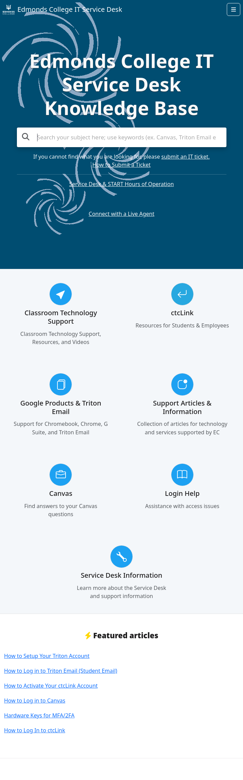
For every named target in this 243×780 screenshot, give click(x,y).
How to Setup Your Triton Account (47, 656)
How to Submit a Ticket (121, 164)
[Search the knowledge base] (121, 137)
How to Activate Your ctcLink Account (51, 685)
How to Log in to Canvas (34, 700)
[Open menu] (233, 9)
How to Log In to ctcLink (34, 730)
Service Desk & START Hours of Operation (121, 184)
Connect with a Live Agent (121, 213)
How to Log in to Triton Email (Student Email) (60, 670)
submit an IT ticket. (185, 156)
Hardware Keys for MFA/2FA (39, 715)
